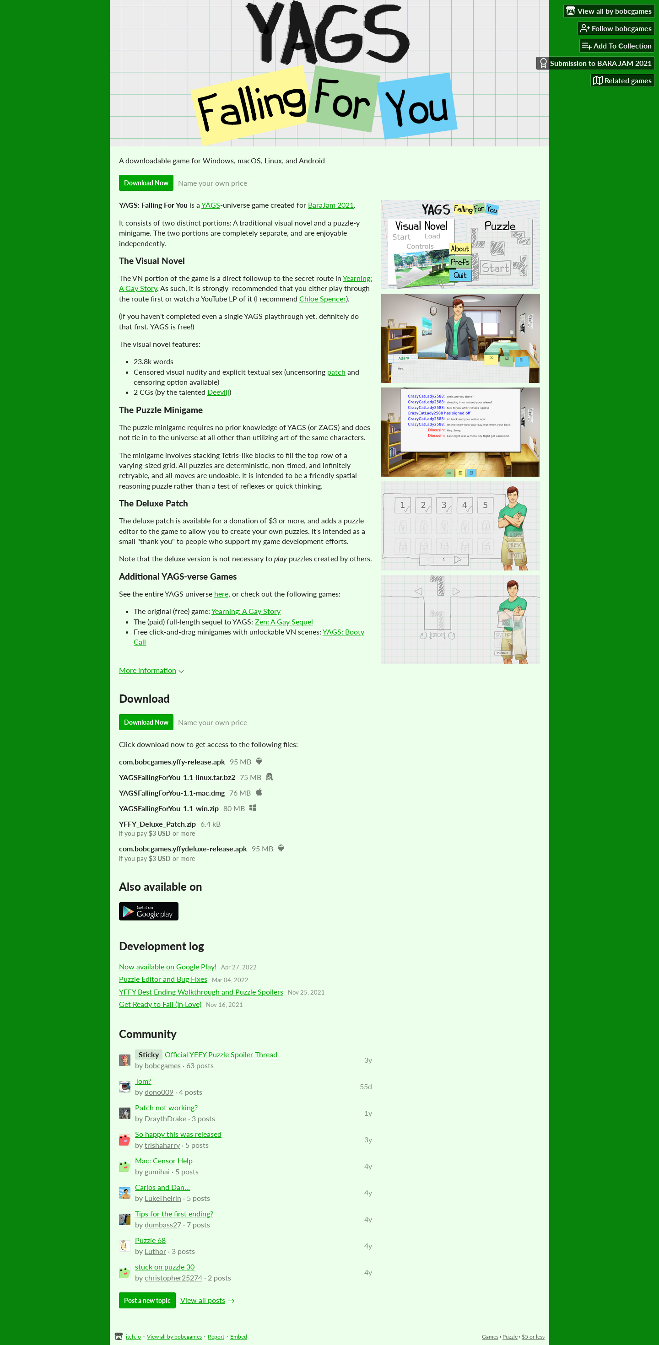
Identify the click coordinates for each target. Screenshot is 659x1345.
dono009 (159, 1091)
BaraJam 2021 (331, 204)
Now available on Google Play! (167, 966)
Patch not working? (166, 1107)
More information (151, 670)
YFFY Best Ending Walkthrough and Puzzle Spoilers (201, 991)
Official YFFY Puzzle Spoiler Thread (221, 1054)
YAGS (210, 204)
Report (216, 1336)
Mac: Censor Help (164, 1160)
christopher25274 (173, 1277)
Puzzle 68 (150, 1240)
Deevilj (218, 391)
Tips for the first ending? (174, 1213)
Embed (238, 1336)
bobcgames (163, 1065)
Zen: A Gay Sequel (284, 621)
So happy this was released (178, 1134)
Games (490, 1336)
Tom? (143, 1080)
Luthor (155, 1251)
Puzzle (510, 1336)
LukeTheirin (163, 1198)
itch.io (133, 1336)
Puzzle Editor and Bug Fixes (163, 978)
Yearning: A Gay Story (246, 611)
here (221, 593)
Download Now (146, 183)
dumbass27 (163, 1224)
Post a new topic (147, 1300)
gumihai (157, 1171)
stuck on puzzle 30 (164, 1266)
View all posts (202, 1300)
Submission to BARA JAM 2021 (595, 63)
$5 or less (533, 1336)
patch (336, 371)
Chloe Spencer (322, 298)
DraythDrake (165, 1118)
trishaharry (162, 1145)
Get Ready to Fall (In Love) (160, 1004)
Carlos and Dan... (162, 1187)
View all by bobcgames (174, 1336)
